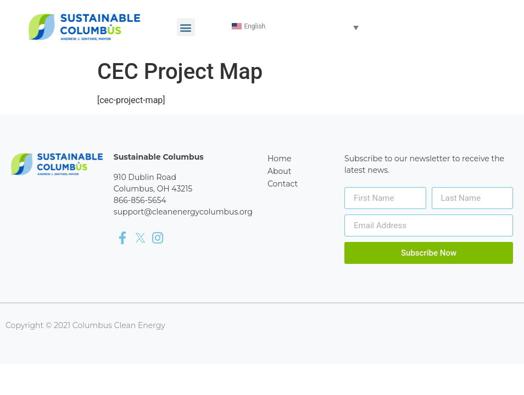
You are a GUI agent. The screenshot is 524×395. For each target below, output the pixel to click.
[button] (186, 27)
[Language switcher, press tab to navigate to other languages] (296, 27)
